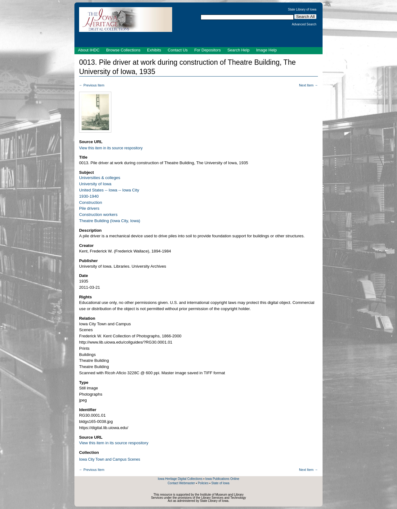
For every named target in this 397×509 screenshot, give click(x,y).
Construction (90, 202)
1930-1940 (89, 196)
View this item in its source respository (111, 148)
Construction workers (98, 214)
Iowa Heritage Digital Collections (180, 478)
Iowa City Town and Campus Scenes (109, 459)
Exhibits (154, 50)
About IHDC (89, 50)
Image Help (266, 50)
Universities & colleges (99, 177)
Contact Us (178, 50)
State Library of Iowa (302, 9)
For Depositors (207, 50)
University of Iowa (95, 184)
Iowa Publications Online (222, 478)
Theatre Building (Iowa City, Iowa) (109, 220)
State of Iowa (220, 483)
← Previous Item (91, 85)
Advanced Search (304, 24)
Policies (203, 483)
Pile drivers (89, 208)
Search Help (238, 50)
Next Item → (308, 85)
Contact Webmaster (181, 483)
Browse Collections (123, 50)
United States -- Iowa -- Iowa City (109, 190)
